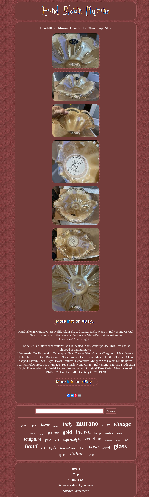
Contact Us (75, 480)
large (45, 424)
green (25, 425)
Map (76, 474)
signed (62, 455)
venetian (92, 439)
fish (126, 440)
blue (106, 424)
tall (43, 448)
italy (68, 424)
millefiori (108, 441)
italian (77, 454)
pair (48, 440)
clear (82, 448)
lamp (97, 433)
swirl (42, 434)
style (53, 447)
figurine (53, 433)
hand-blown (67, 448)
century (33, 433)
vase (94, 446)
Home (76, 468)
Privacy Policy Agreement (75, 485)
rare (90, 454)
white (118, 440)
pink (34, 425)
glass (120, 446)
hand (31, 446)
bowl (106, 447)
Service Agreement (76, 491)
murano (87, 423)
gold (67, 432)
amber (109, 433)
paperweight (72, 440)
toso (119, 433)
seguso (56, 426)
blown (83, 431)
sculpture (32, 439)
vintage (122, 423)
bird (57, 440)
